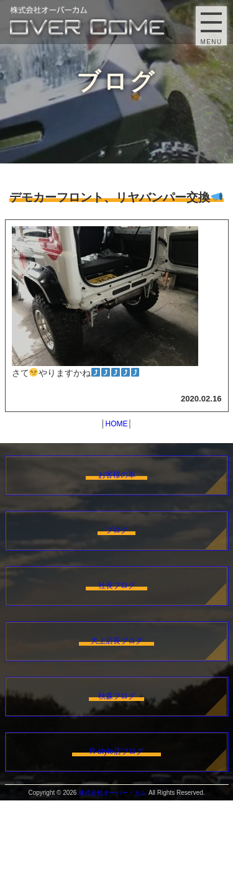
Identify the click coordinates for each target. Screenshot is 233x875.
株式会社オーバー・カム (112, 867)
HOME (117, 423)
